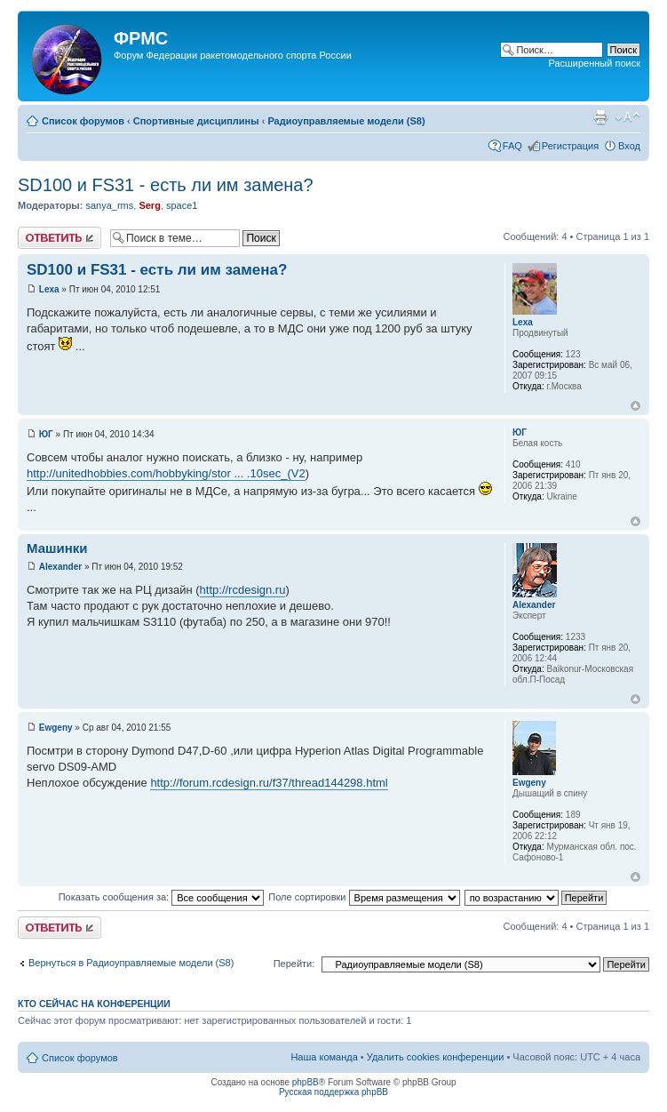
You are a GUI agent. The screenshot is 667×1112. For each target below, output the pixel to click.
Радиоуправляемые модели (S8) (346, 121)
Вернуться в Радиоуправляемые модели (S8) (131, 962)
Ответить (59, 238)
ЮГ (46, 434)
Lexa (49, 289)
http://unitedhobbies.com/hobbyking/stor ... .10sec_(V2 (166, 473)
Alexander (60, 567)
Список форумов (83, 121)
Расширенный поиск (594, 63)
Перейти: (294, 963)
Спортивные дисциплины (196, 121)
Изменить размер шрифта (627, 117)
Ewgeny (56, 727)
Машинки (57, 548)
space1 (181, 205)
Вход (629, 145)
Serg (149, 205)
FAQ (512, 145)
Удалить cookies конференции (435, 1057)
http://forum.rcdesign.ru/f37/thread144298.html (268, 782)
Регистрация (570, 145)
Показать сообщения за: (162, 897)
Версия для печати (600, 117)
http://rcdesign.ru (243, 589)
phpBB (305, 1082)
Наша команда (323, 1057)
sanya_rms (109, 205)
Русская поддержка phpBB (333, 1092)
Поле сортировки (363, 897)
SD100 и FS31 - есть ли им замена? (166, 185)
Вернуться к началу (635, 406)
